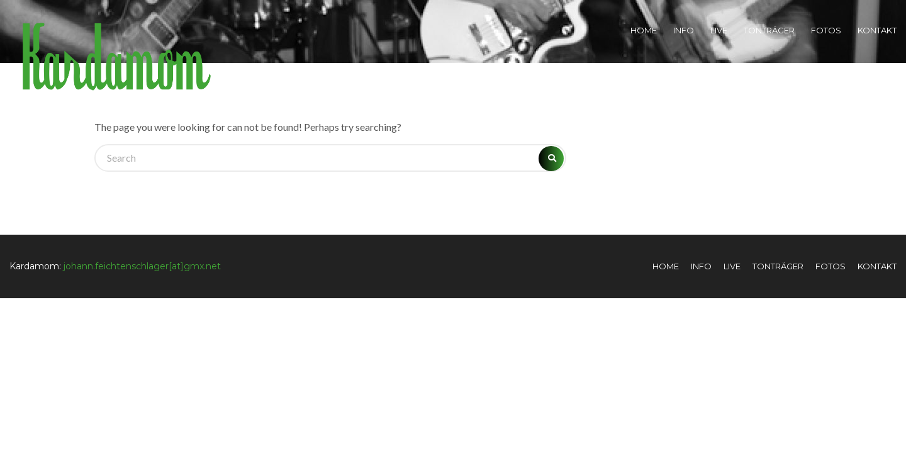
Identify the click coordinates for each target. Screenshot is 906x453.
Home (643, 30)
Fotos (826, 30)
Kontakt (877, 30)
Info (683, 30)
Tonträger (769, 30)
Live (718, 30)
